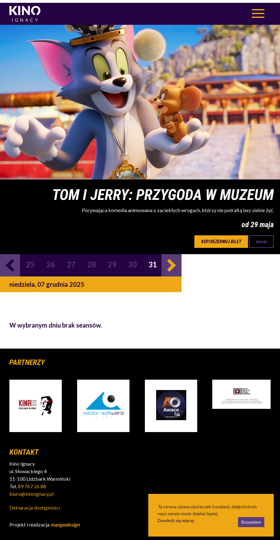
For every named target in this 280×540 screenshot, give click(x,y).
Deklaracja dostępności (34, 505)
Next (171, 262)
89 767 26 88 (32, 483)
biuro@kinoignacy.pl (31, 491)
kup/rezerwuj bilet (221, 238)
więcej (261, 238)
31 (152, 261)
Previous (10, 262)
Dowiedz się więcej (176, 517)
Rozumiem (251, 519)
